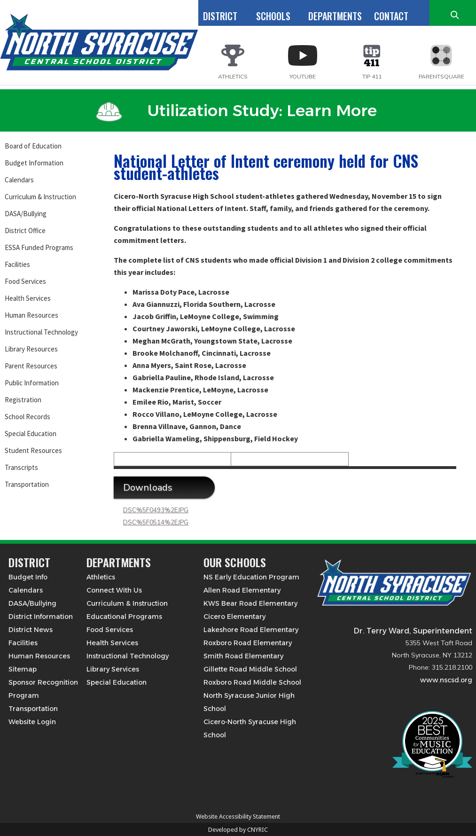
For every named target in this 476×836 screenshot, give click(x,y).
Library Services (112, 669)
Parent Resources (31, 365)
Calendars (19, 179)
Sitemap (22, 669)
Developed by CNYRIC (238, 829)
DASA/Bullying (26, 213)
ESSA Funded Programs (39, 247)
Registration (23, 399)
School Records (27, 416)
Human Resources (31, 315)
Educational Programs (124, 616)
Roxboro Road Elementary (247, 643)
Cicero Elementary (234, 616)
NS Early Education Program (251, 577)
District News (30, 629)
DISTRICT (220, 16)
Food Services (25, 281)
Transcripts (21, 467)
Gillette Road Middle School (250, 669)
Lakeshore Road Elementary (250, 629)
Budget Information (34, 162)
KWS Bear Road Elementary (250, 603)
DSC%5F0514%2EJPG (155, 522)
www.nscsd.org (446, 680)
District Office (25, 230)
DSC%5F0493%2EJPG (155, 510)
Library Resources (31, 348)
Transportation (27, 484)
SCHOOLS (273, 16)
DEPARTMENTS (335, 16)
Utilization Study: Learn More (236, 110)
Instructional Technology (41, 332)
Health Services (28, 298)
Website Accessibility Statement (238, 816)
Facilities (17, 264)
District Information (40, 616)
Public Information (32, 382)
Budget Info (27, 577)
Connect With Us (114, 590)
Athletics (100, 577)
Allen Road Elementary (242, 590)
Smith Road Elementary (243, 656)
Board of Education (33, 145)
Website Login (32, 722)
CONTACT (391, 16)
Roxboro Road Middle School (252, 682)
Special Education (30, 433)
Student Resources (33, 450)
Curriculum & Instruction (40, 196)
